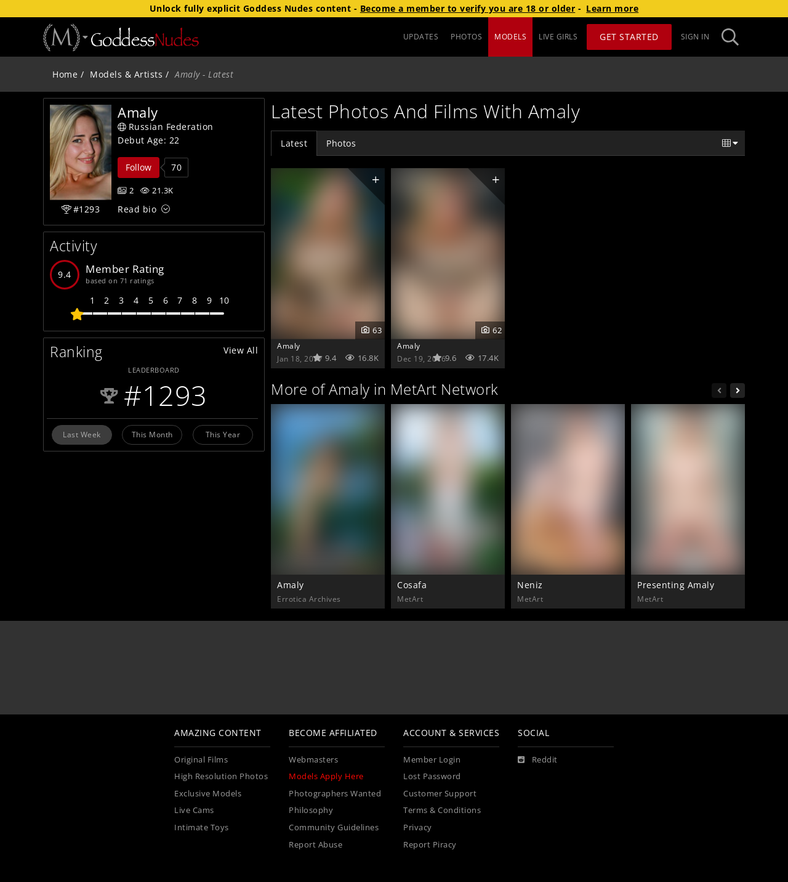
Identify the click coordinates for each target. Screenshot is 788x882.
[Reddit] (538, 760)
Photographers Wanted (335, 793)
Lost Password (432, 776)
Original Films (201, 760)
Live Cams (194, 810)
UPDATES (421, 36)
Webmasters (313, 760)
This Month (152, 434)
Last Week (82, 434)
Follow (138, 167)
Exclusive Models (207, 793)
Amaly (288, 345)
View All (240, 350)
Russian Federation (166, 126)
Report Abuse (315, 845)
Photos (341, 143)
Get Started (629, 36)
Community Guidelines (334, 827)
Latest (294, 143)
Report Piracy (430, 845)
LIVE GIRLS (558, 36)
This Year (223, 434)
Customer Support (439, 793)
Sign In (695, 36)
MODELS (510, 36)
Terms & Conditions (442, 810)
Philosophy (311, 810)
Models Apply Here (326, 776)
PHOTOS (466, 36)
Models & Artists (126, 74)
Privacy (417, 827)
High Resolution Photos (221, 776)
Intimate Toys (201, 827)
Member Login (431, 760)
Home (65, 74)
